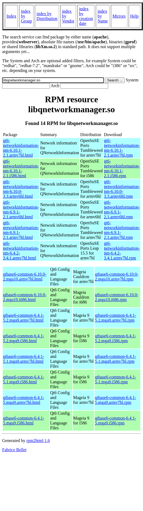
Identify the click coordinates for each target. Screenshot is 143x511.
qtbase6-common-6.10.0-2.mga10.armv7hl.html (24, 276)
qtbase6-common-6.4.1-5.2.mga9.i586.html (23, 338)
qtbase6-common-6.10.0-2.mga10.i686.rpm (116, 297)
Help (134, 16)
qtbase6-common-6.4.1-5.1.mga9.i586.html (23, 379)
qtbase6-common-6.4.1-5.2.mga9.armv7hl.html (23, 317)
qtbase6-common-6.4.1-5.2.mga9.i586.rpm (115, 338)
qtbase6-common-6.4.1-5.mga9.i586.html (23, 420)
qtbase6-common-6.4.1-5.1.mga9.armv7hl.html (23, 359)
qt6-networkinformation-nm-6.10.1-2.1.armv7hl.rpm (122, 147)
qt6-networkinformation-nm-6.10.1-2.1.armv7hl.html (21, 147)
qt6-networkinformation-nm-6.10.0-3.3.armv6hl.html (21, 189)
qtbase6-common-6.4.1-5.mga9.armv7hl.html (23, 400)
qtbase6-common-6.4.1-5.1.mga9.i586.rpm (115, 379)
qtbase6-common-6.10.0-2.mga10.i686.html (24, 297)
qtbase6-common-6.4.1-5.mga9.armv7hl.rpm (115, 400)
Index (11, 16)
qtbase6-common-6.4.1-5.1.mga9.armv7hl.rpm (115, 359)
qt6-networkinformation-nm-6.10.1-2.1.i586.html (21, 168)
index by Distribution (46, 16)
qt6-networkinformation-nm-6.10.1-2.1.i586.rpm (122, 168)
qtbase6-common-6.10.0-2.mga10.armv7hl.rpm (116, 276)
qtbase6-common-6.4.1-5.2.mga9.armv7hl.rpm (115, 317)
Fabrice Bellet (14, 449)
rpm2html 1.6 (38, 440)
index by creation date (86, 16)
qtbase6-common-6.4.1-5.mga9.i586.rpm (115, 420)
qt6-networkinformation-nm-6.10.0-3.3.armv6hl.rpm (122, 189)
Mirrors (119, 16)
